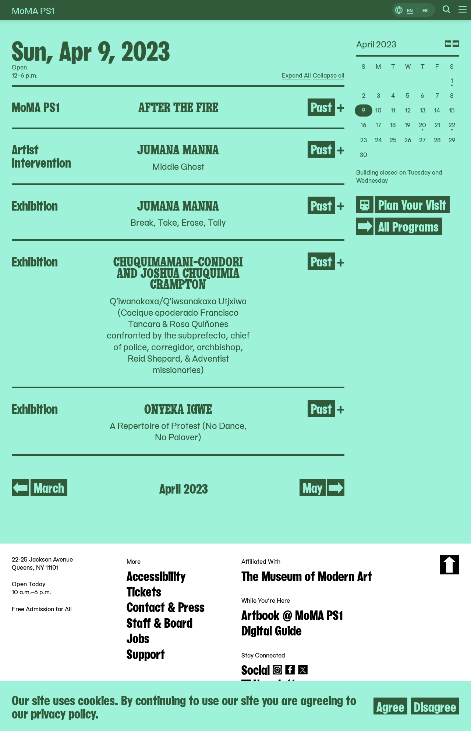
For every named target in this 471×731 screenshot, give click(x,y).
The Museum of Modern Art (306, 575)
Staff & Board (159, 621)
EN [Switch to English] (410, 10)
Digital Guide (271, 629)
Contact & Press (166, 606)
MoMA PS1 (33, 10)
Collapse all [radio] (328, 75)
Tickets (144, 590)
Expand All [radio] (296, 75)
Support (146, 653)
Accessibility (156, 575)
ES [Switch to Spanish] (425, 10)
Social (255, 668)
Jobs (138, 637)
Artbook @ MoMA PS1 (292, 614)
